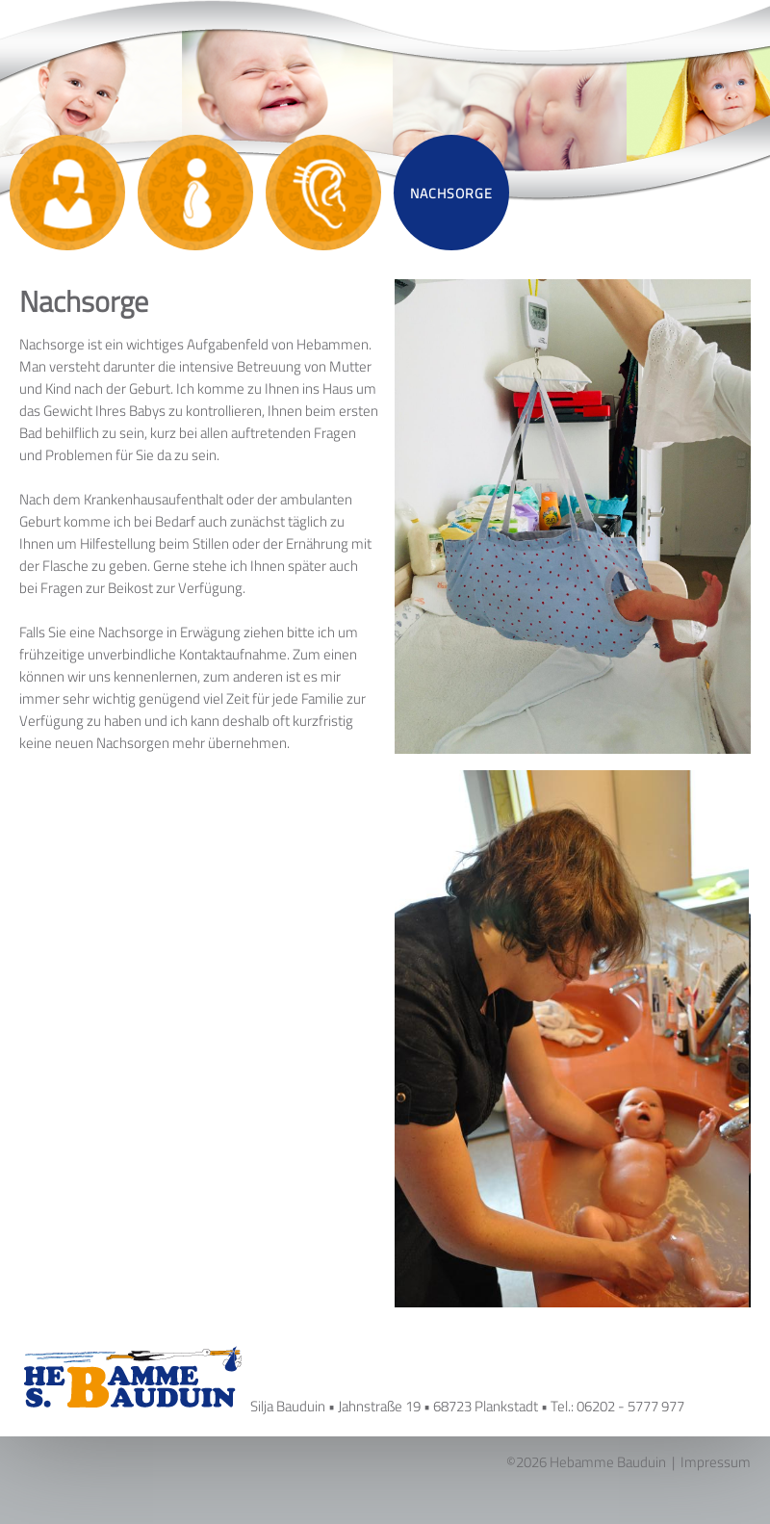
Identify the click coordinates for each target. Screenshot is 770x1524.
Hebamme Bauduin (608, 1462)
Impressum (715, 1462)
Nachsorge (451, 193)
